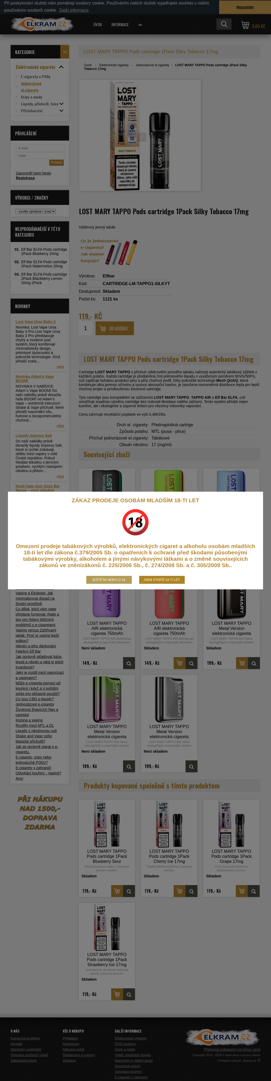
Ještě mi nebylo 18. (109, 580)
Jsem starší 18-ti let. (161, 580)
